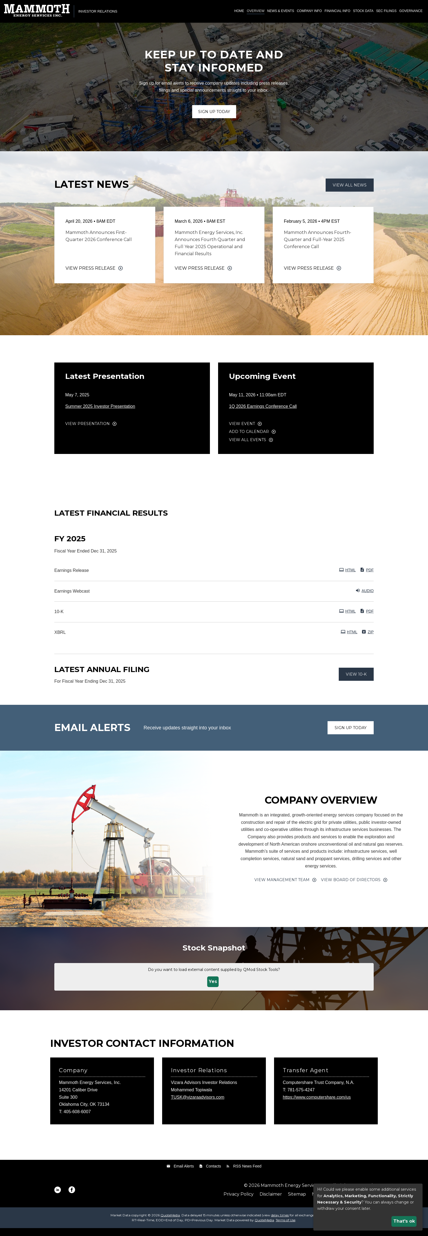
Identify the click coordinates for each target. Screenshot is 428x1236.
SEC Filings (386, 11)
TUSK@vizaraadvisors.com (197, 1105)
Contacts (213, 1174)
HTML (347, 577)
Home (239, 11)
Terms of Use (285, 1228)
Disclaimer (271, 1202)
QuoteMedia (170, 1223)
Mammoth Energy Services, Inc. (295, 1193)
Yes (213, 989)
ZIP (367, 639)
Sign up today (351, 735)
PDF (367, 577)
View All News (350, 193)
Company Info (309, 11)
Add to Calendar (249, 439)
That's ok (404, 1221)
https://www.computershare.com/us (317, 1105)
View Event (242, 431)
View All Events (247, 447)
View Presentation (87, 431)
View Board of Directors (351, 887)
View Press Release (90, 276)
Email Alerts (184, 1174)
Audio (364, 598)
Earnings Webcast (72, 598)
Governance (411, 11)
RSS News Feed (247, 1174)
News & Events (280, 11)
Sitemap (297, 1202)
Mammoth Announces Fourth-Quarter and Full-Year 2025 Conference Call (317, 247)
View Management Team (282, 887)
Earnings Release (71, 578)
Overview (255, 11)
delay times (280, 1223)
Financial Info (337, 11)
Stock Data (363, 11)
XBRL (60, 640)
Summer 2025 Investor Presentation (100, 414)
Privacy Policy (239, 1202)
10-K (59, 619)
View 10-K (356, 681)
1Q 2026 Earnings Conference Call (263, 414)
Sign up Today (214, 119)
